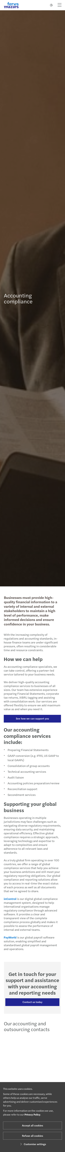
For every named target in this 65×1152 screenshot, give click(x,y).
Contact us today (31, 1002)
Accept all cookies (32, 1125)
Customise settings (32, 1144)
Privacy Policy (32, 1114)
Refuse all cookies (32, 1136)
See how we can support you (31, 718)
